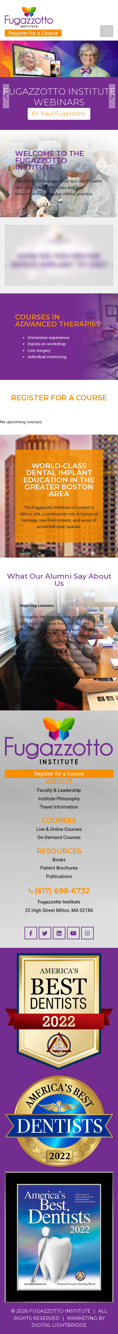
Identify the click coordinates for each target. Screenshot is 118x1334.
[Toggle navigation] (106, 31)
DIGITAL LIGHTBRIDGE (59, 1325)
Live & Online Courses (59, 829)
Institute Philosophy (59, 799)
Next (112, 96)
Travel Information (59, 807)
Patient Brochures (59, 868)
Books (59, 860)
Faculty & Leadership (59, 790)
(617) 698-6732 (59, 890)
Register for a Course (33, 33)
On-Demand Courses (59, 837)
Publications (59, 876)
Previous (6, 96)
